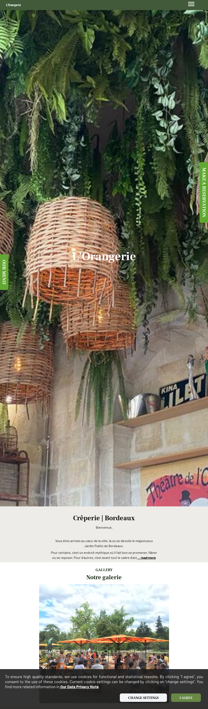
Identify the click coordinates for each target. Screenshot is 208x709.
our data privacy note (79, 686)
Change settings (143, 698)
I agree (186, 698)
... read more (146, 558)
